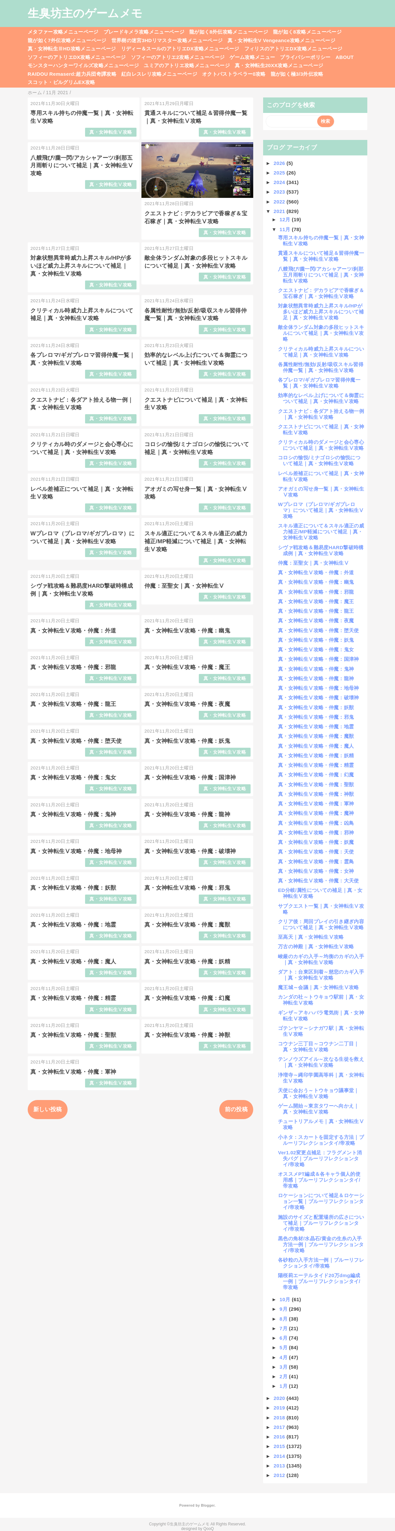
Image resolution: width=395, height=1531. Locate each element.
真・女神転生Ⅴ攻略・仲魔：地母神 (76, 851)
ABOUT (345, 57)
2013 (280, 1465)
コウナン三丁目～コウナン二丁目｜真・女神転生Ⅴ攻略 (318, 1046)
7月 (284, 1328)
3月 (284, 1367)
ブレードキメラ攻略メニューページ (144, 32)
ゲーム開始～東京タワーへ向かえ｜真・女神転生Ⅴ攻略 (318, 1109)
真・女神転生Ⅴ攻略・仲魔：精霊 (73, 998)
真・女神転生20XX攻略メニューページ (279, 65)
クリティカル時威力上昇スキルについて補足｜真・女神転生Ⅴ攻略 (321, 352)
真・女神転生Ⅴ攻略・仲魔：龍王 (73, 704)
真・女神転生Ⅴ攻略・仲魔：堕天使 (76, 741)
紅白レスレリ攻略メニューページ (159, 74)
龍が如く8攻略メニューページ (307, 32)
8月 (284, 1319)
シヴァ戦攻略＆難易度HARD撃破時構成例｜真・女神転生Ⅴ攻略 (320, 550)
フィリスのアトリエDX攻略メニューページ (293, 48)
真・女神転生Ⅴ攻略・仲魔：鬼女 (73, 777)
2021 (280, 211)
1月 (284, 1386)
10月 (286, 1299)
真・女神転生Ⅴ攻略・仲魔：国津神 (190, 777)
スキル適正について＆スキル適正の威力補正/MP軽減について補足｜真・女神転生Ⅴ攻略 (195, 541)
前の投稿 (236, 1109)
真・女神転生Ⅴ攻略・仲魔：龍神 (187, 814)
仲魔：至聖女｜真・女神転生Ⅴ (184, 586)
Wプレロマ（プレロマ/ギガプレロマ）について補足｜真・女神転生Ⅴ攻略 (321, 510)
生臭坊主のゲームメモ (85, 13)
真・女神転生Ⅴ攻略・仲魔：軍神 (73, 1072)
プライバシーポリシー (305, 57)
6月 (284, 1338)
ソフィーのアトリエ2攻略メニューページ (178, 57)
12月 (286, 219)
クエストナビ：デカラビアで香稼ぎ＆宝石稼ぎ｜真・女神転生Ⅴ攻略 (321, 293)
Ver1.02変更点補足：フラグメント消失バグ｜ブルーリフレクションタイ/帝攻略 (320, 1158)
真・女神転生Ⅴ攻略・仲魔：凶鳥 (316, 823)
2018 (280, 1417)
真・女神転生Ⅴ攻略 (110, 132)
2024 (280, 182)
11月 (286, 229)
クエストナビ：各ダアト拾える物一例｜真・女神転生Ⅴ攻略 (321, 414)
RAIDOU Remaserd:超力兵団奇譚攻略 (72, 74)
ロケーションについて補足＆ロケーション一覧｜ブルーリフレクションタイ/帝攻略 (321, 1201)
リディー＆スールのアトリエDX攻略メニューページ (180, 48)
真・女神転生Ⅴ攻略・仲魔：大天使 (318, 880)
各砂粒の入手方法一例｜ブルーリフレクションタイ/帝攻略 (321, 1263)
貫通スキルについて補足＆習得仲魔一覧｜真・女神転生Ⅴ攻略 (321, 256)
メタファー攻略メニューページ (63, 32)
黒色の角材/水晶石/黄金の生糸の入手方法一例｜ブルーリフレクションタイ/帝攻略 (321, 1244)
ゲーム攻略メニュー (252, 57)
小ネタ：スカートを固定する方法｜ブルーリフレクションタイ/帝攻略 (321, 1140)
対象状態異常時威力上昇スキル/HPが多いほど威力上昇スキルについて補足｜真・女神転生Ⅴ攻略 (81, 266)
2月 (284, 1376)
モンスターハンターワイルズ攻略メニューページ (83, 65)
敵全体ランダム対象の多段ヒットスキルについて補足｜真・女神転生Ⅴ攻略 (321, 333)
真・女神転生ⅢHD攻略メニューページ (72, 48)
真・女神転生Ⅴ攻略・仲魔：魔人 (73, 961)
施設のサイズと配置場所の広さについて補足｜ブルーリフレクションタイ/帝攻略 (321, 1223)
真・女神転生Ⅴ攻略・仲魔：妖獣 (73, 888)
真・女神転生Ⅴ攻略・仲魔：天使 (316, 851)
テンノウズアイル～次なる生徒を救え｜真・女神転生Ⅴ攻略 (321, 1062)
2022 (280, 201)
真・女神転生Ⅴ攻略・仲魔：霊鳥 (316, 861)
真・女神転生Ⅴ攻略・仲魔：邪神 (316, 832)
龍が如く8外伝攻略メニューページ (228, 32)
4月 (284, 1357)
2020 (280, 1398)
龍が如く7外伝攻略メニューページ (67, 40)
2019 (280, 1407)
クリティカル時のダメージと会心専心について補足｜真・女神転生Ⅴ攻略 (321, 445)
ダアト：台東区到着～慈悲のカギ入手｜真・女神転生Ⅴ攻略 (321, 974)
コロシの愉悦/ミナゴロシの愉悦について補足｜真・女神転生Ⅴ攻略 (319, 460)
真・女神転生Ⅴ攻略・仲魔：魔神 (316, 813)
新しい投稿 (47, 1109)
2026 (280, 163)
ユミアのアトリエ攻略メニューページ (187, 65)
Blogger (207, 1505)
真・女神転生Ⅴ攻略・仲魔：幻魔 (187, 998)
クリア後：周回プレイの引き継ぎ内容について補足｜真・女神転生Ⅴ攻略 (321, 924)
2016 (280, 1436)
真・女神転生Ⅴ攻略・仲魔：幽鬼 (187, 631)
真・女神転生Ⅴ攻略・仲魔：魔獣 (187, 925)
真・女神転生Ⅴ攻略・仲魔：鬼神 (73, 814)
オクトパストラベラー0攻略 (234, 74)
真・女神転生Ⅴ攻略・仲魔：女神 (316, 871)
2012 (280, 1475)
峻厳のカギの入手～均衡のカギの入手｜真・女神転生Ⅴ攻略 (321, 959)
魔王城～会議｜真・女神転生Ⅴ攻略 (318, 987)
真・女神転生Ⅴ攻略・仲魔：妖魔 (316, 842)
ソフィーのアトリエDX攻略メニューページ (77, 57)
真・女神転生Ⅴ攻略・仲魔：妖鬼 (187, 741)
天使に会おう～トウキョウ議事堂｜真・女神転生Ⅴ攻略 (318, 1093)
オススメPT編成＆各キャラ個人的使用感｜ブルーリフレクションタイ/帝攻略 (319, 1180)
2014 (280, 1456)
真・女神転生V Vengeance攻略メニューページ (281, 40)
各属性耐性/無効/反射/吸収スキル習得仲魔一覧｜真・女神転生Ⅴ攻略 (320, 367)
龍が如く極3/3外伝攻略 (297, 74)
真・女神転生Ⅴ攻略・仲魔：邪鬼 (187, 888)
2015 (280, 1446)
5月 (284, 1347)
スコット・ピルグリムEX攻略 (61, 82)
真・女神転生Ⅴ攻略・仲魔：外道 (73, 631)
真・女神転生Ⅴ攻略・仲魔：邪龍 (73, 667)
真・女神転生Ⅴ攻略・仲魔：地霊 (73, 925)
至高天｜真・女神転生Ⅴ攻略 (311, 937)
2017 (280, 1427)
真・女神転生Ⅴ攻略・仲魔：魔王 (187, 667)
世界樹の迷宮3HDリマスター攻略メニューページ (167, 40)
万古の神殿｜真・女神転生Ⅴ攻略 (316, 946)
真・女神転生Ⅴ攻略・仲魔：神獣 (187, 1035)
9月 (284, 1309)
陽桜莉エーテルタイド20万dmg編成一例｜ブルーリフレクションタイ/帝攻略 (319, 1281)
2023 (280, 192)
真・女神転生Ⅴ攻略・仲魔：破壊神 (190, 851)
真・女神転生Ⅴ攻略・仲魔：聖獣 (73, 1035)
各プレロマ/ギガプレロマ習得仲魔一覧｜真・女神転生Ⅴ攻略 (319, 383)
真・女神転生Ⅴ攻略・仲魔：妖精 (187, 961)
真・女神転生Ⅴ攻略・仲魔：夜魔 (187, 704)
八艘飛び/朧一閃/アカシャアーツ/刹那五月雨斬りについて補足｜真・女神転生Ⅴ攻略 (81, 166)
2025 (280, 172)
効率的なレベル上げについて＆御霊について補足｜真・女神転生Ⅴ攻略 (321, 398)
